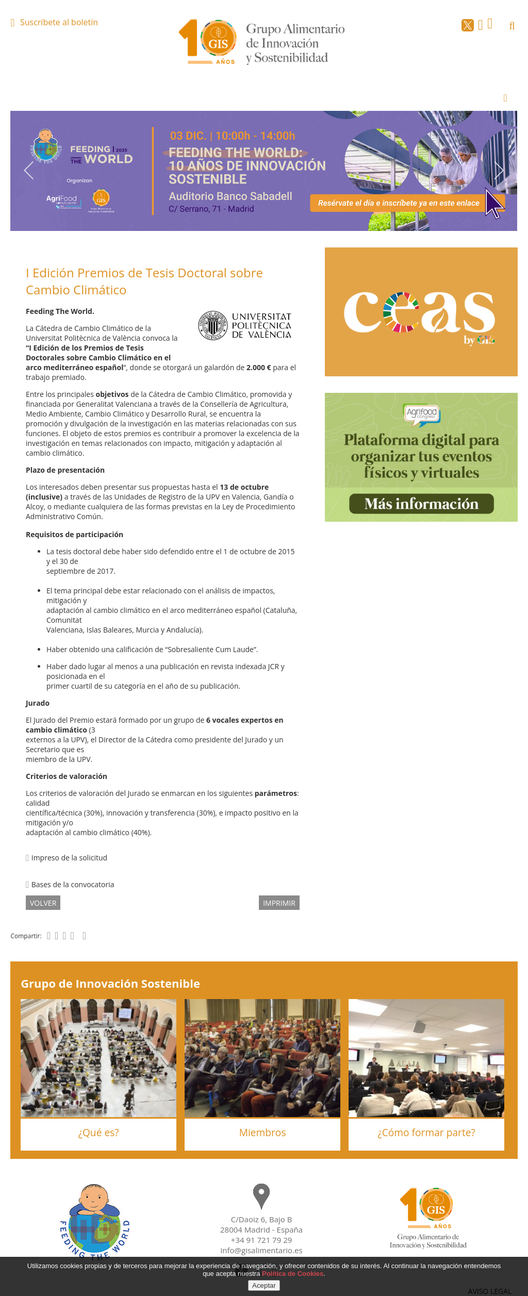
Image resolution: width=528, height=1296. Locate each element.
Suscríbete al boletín (59, 22)
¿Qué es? (98, 1132)
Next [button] (499, 170)
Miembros (262, 1132)
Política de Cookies (292, 1273)
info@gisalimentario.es (262, 1250)
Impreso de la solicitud (66, 857)
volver (43, 903)
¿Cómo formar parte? (426, 1132)
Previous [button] (28, 170)
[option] (263, 171)
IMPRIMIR (279, 903)
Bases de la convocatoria (70, 884)
